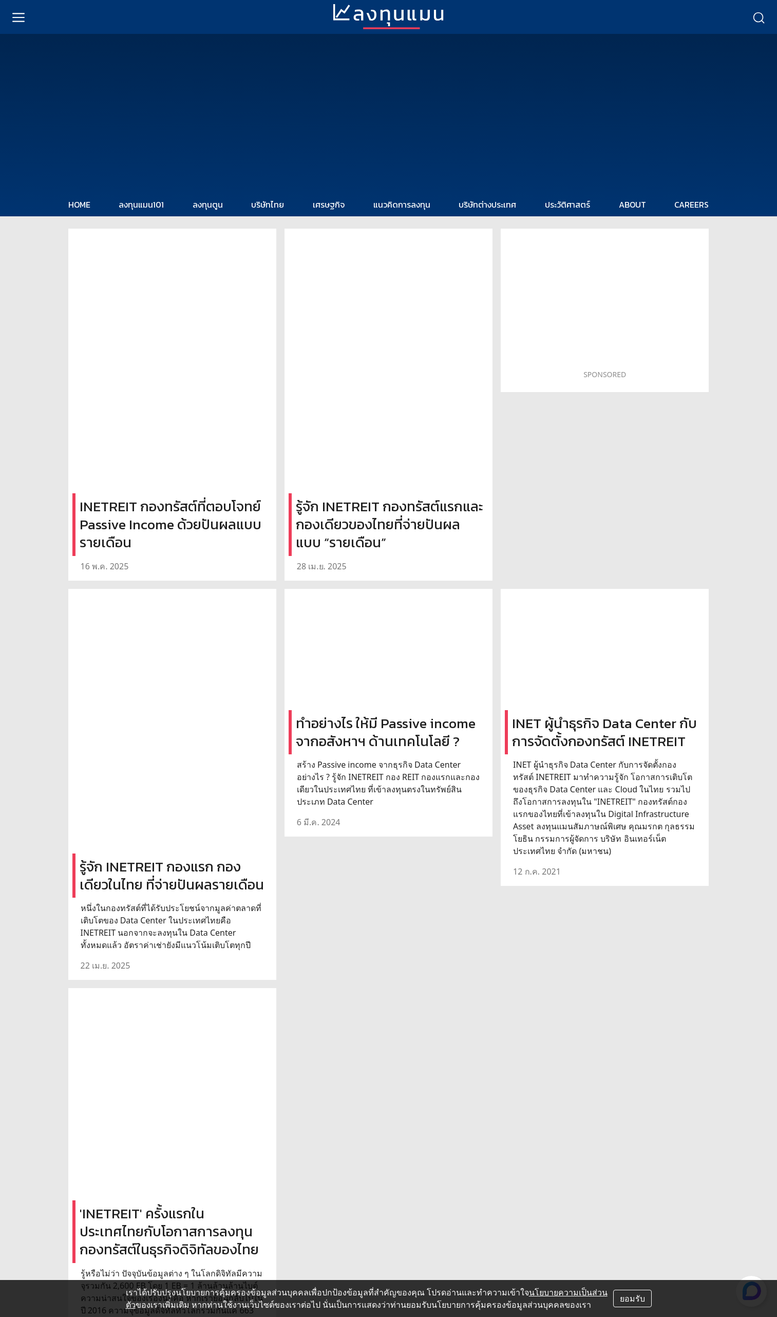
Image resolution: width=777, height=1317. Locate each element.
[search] (758, 17)
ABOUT (632, 204)
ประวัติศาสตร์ (567, 204)
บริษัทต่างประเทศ (487, 204)
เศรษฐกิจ (329, 204)
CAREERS (691, 204)
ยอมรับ (632, 1298)
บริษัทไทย (267, 204)
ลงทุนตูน (208, 204)
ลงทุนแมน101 (141, 204)
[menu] (18, 17)
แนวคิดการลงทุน (401, 204)
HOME (79, 204)
